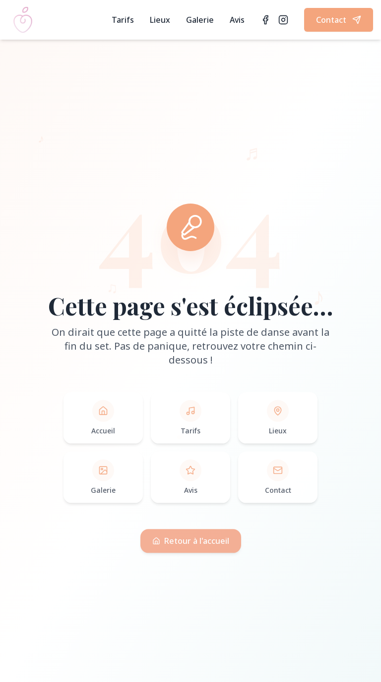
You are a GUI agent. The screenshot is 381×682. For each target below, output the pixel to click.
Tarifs (123, 19)
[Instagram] (283, 20)
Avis (237, 19)
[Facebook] (265, 20)
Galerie (200, 19)
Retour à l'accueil (190, 544)
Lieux (160, 19)
